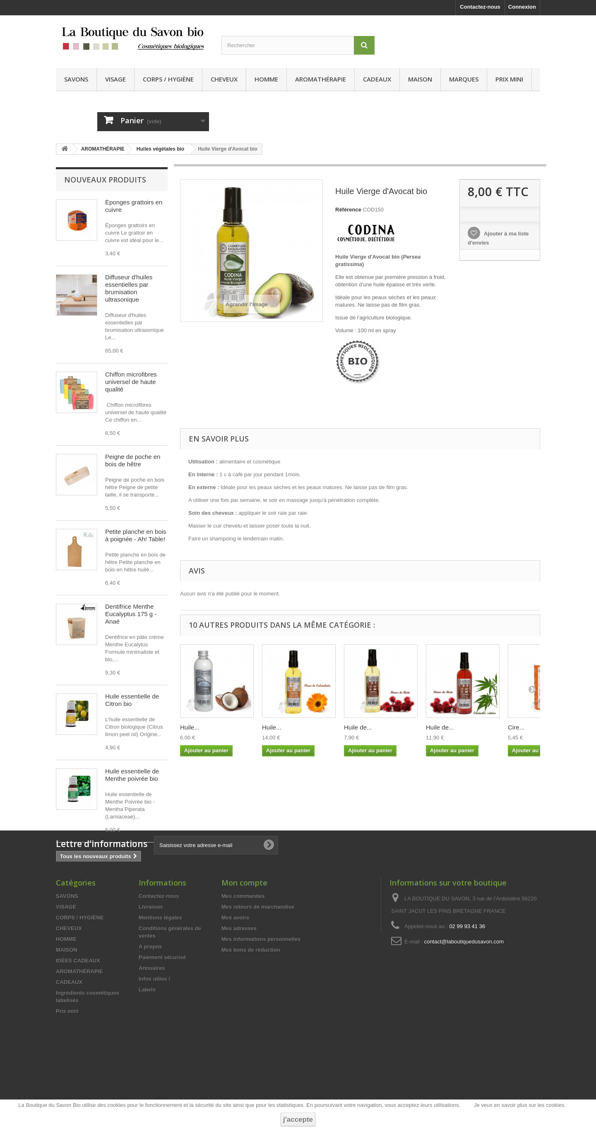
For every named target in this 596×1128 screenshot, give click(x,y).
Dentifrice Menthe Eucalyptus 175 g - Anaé (130, 614)
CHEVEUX (224, 79)
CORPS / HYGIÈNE (168, 79)
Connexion (522, 7)
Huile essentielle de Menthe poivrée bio (132, 775)
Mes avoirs (235, 982)
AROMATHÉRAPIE (320, 79)
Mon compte (244, 947)
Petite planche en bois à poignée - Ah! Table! (135, 535)
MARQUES (463, 79)
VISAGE (115, 79)
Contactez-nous (480, 7)
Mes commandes (243, 961)
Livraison (151, 971)
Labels (147, 1054)
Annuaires (152, 1033)
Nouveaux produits (105, 180)
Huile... (189, 727)
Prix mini (509, 79)
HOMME (266, 79)
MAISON (420, 79)
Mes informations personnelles (260, 1004)
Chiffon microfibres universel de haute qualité (131, 382)
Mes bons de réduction (250, 1014)
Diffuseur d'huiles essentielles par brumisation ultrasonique (128, 288)
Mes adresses (239, 993)
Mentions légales (160, 982)
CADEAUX (377, 79)
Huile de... (358, 727)
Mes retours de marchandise (257, 971)
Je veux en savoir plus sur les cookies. (520, 1105)
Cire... (516, 727)
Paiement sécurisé (162, 1022)
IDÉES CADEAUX (78, 1025)
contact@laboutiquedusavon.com (464, 1006)
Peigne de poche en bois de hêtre (132, 460)
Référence (348, 209)
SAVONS (76, 79)
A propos (150, 1011)
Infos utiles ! (155, 1043)
